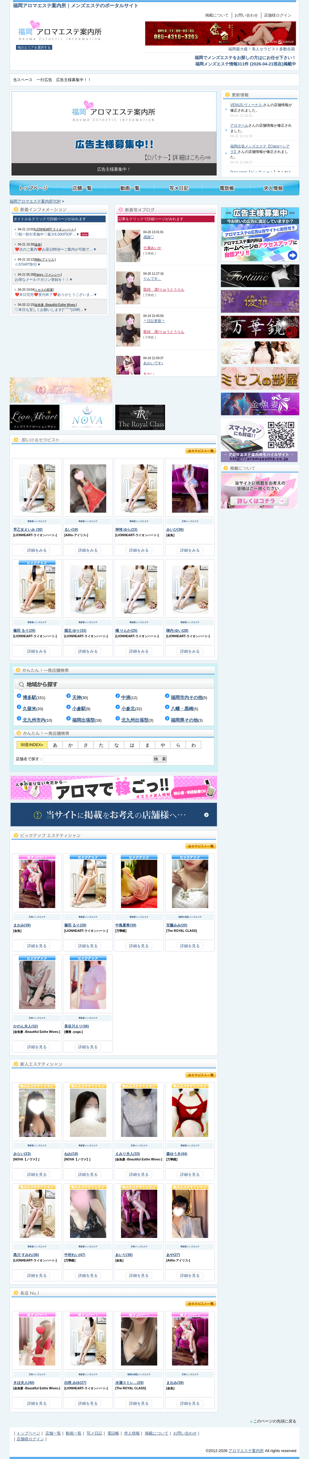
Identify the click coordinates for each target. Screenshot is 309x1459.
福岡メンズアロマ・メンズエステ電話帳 (227, 187)
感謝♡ (148, 237)
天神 (76, 697)
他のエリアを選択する (34, 47)
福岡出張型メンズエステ (190, 917)
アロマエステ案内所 (246, 1450)
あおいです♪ (153, 363)
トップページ (34, 187)
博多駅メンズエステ (36, 521)
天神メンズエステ (190, 521)
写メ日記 (94, 1433)
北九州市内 (34, 720)
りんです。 (152, 279)
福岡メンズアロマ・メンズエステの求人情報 (275, 187)
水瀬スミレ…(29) (129, 1383)
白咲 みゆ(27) (75, 1383)
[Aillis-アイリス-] (45, 259)
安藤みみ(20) (176, 925)
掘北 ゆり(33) (75, 630)
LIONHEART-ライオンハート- (35, 535)
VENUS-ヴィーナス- (246, 105)
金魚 (170, 535)
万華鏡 (120, 930)
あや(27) (173, 1255)
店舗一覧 (53, 1433)
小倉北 (128, 708)
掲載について (217, 15)
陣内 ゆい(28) (177, 630)
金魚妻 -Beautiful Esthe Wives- (36, 1031)
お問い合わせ (246, 15)
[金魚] (38, 244)
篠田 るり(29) (24, 630)
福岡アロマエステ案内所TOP (35, 201)
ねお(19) (71, 1154)
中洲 (125, 697)
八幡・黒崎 (182, 708)
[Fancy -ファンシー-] (48, 274)
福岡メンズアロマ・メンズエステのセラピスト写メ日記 (178, 187)
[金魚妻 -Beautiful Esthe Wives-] (55, 304)
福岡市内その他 (186, 697)
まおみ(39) (22, 925)
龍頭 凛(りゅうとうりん (163, 289)
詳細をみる (37, 550)
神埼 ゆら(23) (126, 529)
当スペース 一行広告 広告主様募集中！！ (52, 80)
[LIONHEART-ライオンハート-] (55, 229)
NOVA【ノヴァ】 (26, 1159)
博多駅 (29, 697)
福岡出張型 (83, 720)
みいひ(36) (175, 529)
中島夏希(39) (125, 925)
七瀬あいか (152, 248)
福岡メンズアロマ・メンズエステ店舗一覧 (82, 187)
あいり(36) (124, 1255)
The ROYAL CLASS (181, 930)
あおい (148, 374)
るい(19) (71, 529)
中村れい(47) (74, 1255)
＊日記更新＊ (154, 321)
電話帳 (113, 1433)
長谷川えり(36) (76, 1026)
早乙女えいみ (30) (28, 529)
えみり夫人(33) (127, 1154)
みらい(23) (22, 1154)
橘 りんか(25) (126, 630)
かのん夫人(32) (25, 1026)
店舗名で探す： (91, 759)
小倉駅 (79, 708)
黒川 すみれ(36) (26, 1255)
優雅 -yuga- (73, 1031)
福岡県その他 (184, 720)
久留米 (29, 708)
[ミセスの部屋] (44, 289)
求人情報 (132, 1433)
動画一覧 (73, 1433)
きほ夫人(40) (23, 1383)
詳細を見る (37, 946)
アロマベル (239, 125)
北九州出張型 (134, 720)
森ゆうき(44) (176, 1154)
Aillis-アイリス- (76, 535)
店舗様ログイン (277, 15)
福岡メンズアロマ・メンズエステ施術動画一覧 (130, 187)
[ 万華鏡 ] (149, 253)
